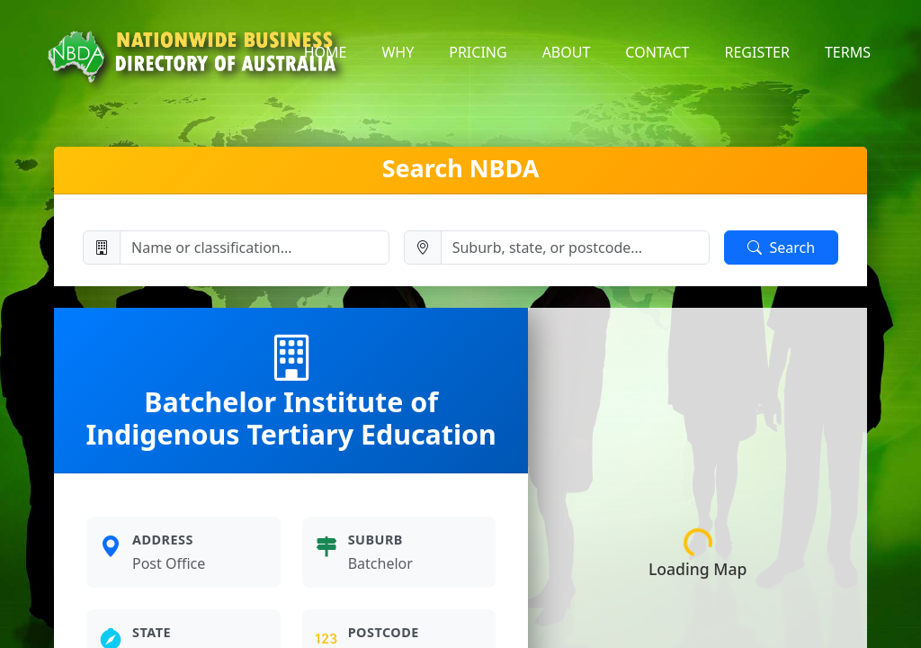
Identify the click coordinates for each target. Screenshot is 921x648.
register (757, 52)
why (397, 52)
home (325, 52)
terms (848, 52)
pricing (477, 52)
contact (657, 52)
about (566, 52)
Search (781, 247)
